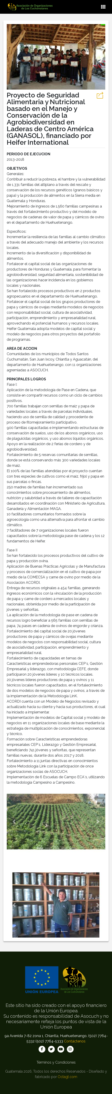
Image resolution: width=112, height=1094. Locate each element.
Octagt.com (67, 1077)
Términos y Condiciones (56, 1062)
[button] (14, 821)
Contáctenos (75, 1041)
